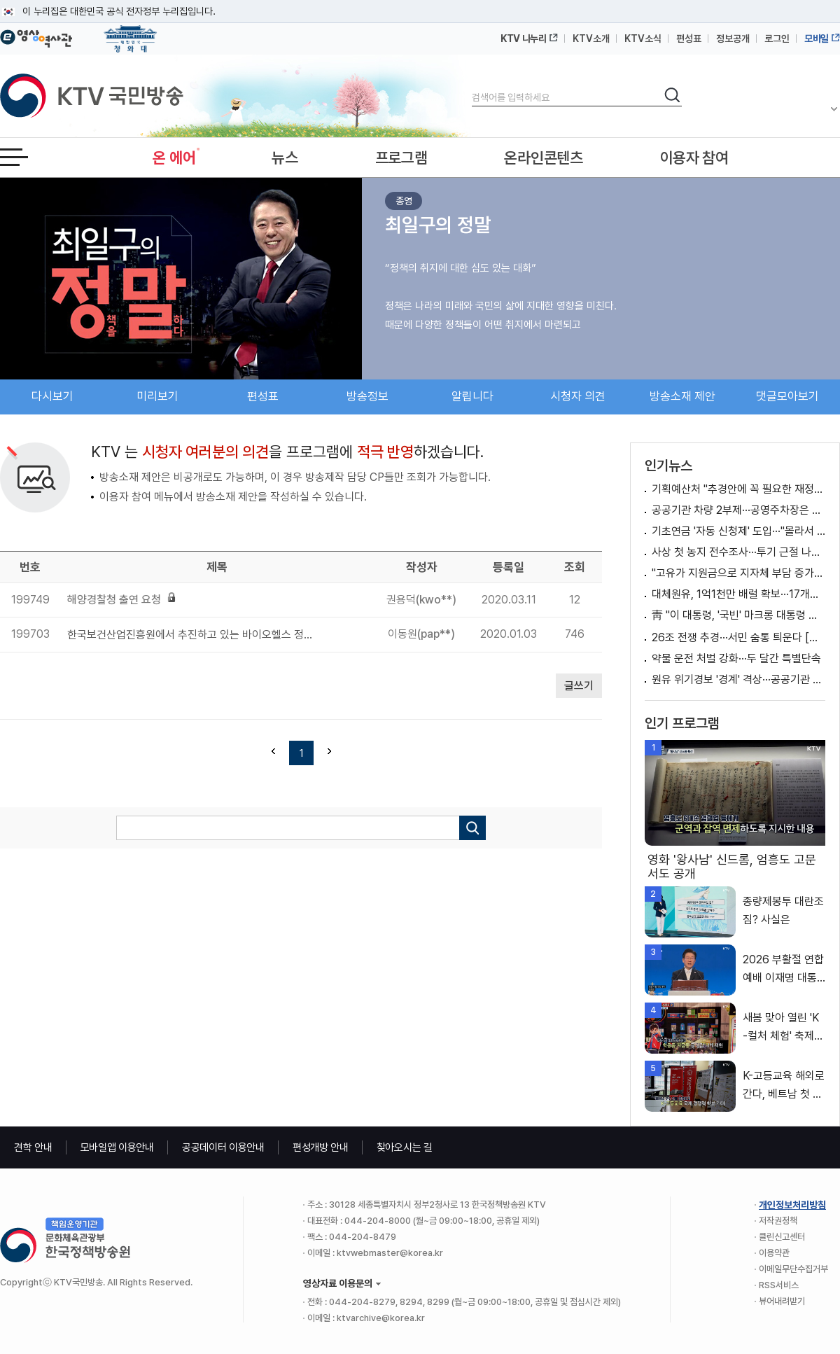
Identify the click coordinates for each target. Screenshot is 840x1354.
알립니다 (472, 396)
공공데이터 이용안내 (223, 1147)
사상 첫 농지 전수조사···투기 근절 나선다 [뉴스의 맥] (738, 552)
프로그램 (401, 157)
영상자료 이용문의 (337, 1283)
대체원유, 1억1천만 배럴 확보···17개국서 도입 (738, 594)
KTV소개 (591, 38)
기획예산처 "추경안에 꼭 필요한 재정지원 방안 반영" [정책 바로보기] (738, 489)
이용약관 (774, 1253)
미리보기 (157, 396)
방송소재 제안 (682, 396)
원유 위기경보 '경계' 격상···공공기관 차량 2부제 (738, 679)
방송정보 (367, 396)
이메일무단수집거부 (793, 1269)
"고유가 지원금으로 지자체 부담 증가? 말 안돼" (738, 573)
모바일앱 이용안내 (117, 1147)
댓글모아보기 (787, 396)
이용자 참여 (694, 157)
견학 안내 (33, 1147)
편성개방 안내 (321, 1147)
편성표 (688, 38)
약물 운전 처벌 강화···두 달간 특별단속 (736, 658)
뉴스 (285, 157)
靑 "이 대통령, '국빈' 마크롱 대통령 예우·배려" (738, 615)
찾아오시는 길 (405, 1147)
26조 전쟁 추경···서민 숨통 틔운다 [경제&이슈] (738, 637)
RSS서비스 (779, 1285)
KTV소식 (643, 38)
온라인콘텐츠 (543, 157)
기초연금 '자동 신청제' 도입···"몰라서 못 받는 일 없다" (738, 531)
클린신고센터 (782, 1236)
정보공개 (733, 38)
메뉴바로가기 (0, 0)
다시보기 (52, 396)
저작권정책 (778, 1220)
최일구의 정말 (438, 225)
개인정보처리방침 (792, 1204)
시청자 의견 (578, 396)
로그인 (777, 38)
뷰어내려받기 (782, 1301)
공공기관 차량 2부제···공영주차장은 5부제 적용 (738, 510)
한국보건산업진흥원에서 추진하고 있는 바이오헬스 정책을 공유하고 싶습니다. (194, 634)
